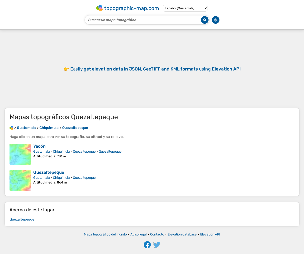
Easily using (155, 69)
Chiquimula (61, 152)
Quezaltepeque (84, 152)
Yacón (39, 146)
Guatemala (41, 152)
